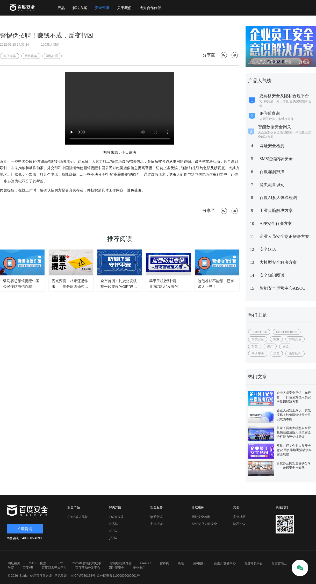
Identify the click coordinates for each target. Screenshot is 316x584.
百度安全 (258, 339)
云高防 (113, 524)
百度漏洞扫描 (272, 171)
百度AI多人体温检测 (278, 197)
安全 (286, 346)
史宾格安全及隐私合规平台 (284, 96)
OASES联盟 (37, 563)
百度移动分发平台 (87, 567)
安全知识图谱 (272, 275)
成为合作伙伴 (150, 8)
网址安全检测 (272, 146)
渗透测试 (156, 517)
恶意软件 (295, 353)
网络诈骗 (31, 56)
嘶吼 (181, 563)
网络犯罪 (52, 56)
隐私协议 (239, 524)
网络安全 (258, 353)
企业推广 (139, 567)
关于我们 (124, 8)
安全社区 (239, 517)
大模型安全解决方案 (278, 262)
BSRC (58, 563)
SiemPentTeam (286, 332)
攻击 (255, 346)
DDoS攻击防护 (77, 517)
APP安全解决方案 (276, 223)
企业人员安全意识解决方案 (284, 236)
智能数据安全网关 (274, 127)
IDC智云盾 (116, 517)
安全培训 (156, 524)
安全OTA (268, 249)
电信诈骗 (9, 56)
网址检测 (14, 563)
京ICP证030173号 (82, 576)
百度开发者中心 (225, 563)
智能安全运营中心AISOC (282, 288)
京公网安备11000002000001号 (118, 576)
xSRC (113, 531)
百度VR (28, 567)
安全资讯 (102, 8)
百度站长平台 (253, 563)
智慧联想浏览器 (121, 563)
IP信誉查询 (270, 113)
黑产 (270, 346)
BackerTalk (259, 332)
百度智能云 (279, 563)
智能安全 (295, 339)
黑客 (276, 353)
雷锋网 (164, 563)
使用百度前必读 (40, 576)
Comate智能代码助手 (86, 563)
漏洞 (276, 339)
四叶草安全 (116, 567)
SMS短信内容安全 (276, 158)
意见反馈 (60, 576)
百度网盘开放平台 (54, 567)
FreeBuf (145, 563)
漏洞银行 (199, 563)
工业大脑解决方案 (276, 210)
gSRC (113, 538)
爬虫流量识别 (272, 184)
